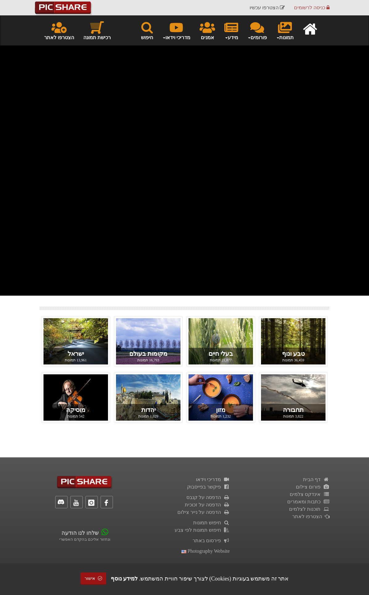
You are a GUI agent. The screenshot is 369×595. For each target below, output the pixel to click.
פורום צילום (313, 486)
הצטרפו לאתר (59, 30)
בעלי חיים (221, 353)
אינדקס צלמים (310, 494)
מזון (221, 409)
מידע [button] (231, 30)
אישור (93, 578)
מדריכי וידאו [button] (176, 30)
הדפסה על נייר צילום (203, 512)
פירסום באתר (211, 540)
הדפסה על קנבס (208, 497)
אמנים (207, 30)
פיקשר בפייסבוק (208, 486)
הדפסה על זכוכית (207, 504)
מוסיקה (75, 409)
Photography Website (205, 551)
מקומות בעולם (148, 353)
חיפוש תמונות (211, 522)
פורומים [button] (257, 30)
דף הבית (316, 479)
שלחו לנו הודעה (80, 533)
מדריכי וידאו (213, 479)
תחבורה (293, 409)
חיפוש (147, 30)
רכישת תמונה (97, 30)
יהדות (148, 409)
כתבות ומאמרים (308, 501)
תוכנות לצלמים (309, 509)
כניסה (312, 7)
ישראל (76, 353)
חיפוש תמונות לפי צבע (202, 530)
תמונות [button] (285, 30)
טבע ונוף (293, 353)
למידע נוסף (124, 579)
